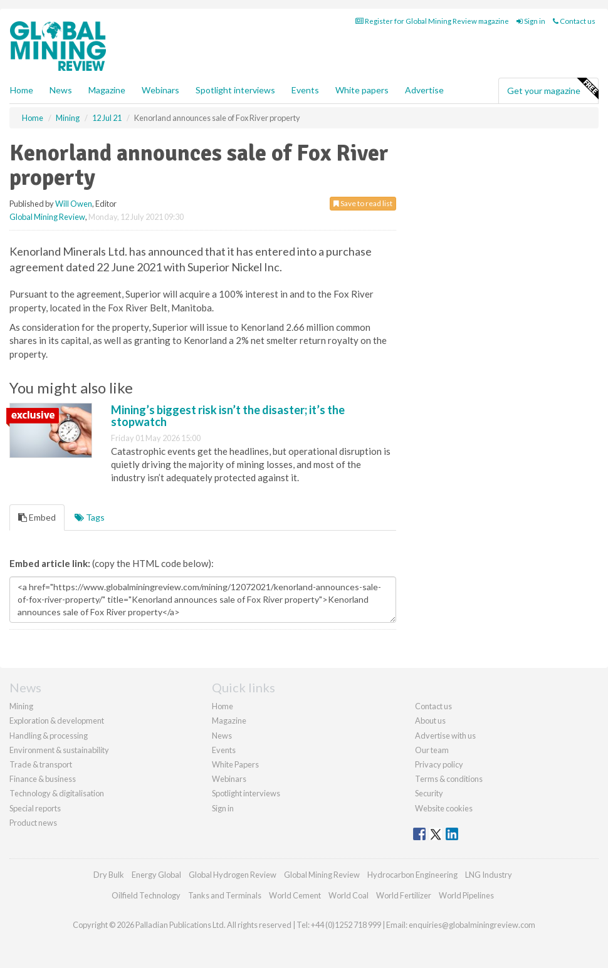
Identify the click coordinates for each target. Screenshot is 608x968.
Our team (432, 750)
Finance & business (42, 779)
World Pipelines (466, 895)
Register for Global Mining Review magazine (432, 21)
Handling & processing (48, 736)
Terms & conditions (449, 779)
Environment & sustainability (59, 750)
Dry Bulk (108, 875)
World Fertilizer (403, 895)
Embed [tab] (37, 517)
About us (430, 721)
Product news (33, 823)
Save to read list (362, 203)
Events (305, 90)
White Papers (235, 764)
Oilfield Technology (146, 895)
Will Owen (73, 204)
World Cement (295, 895)
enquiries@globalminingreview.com (472, 925)
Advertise (424, 90)
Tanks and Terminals (224, 895)
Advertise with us (445, 736)
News (222, 736)
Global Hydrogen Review (232, 875)
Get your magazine (552, 89)
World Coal (348, 895)
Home (21, 90)
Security (429, 793)
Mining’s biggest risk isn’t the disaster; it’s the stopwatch (228, 416)
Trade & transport (40, 764)
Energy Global (156, 875)
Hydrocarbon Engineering (412, 875)
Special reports (35, 808)
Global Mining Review (47, 217)
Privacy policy (439, 764)
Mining (21, 706)
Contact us (574, 21)
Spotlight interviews (235, 90)
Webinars (160, 90)
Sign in (530, 21)
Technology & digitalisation (56, 793)
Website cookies (444, 808)
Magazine (106, 90)
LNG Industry (488, 875)
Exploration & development (56, 721)
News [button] (61, 90)
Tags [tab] (90, 517)
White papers (362, 90)
